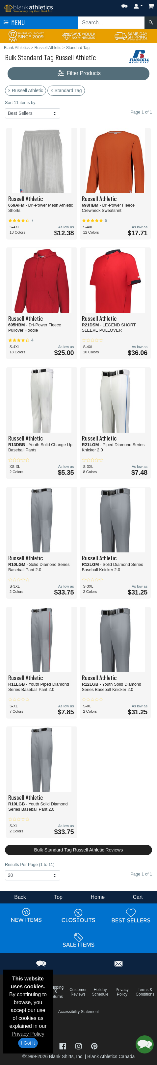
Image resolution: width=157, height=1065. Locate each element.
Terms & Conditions (145, 992)
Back (20, 897)
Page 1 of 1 (141, 874)
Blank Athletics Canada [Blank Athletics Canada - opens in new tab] (111, 1056)
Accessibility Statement (78, 1011)
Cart (138, 897)
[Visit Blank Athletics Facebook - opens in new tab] (63, 1046)
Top (58, 897)
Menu (13, 22)
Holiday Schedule (100, 992)
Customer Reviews (78, 992)
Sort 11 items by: (21, 102)
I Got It (28, 1043)
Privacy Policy (28, 1034)
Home (98, 897)
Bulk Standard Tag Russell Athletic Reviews (78, 849)
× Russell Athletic (25, 90)
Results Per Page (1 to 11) (30, 864)
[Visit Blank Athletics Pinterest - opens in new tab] (94, 1046)
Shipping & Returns (56, 992)
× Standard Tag (66, 90)
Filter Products (78, 73)
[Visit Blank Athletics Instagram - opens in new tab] (79, 1046)
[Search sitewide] (111, 22)
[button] (124, 5)
